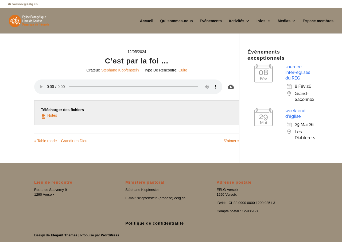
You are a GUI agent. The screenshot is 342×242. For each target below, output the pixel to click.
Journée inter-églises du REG (297, 72)
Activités (236, 21)
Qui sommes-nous (176, 21)
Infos (260, 21)
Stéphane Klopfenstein (120, 70)
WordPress (110, 235)
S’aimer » (231, 141)
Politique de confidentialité (154, 223)
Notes (49, 115)
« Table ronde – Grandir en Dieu (60, 141)
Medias (284, 21)
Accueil (146, 21)
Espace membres (318, 21)
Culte (182, 70)
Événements (210, 21)
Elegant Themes (64, 235)
